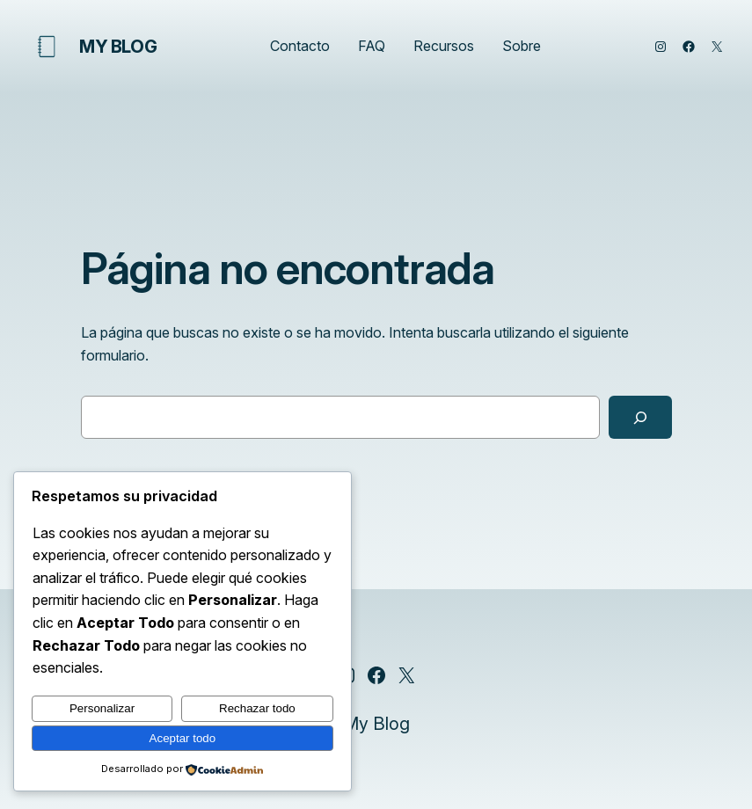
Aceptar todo (183, 738)
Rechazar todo (257, 708)
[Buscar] (640, 418)
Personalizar (102, 708)
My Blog (118, 46)
